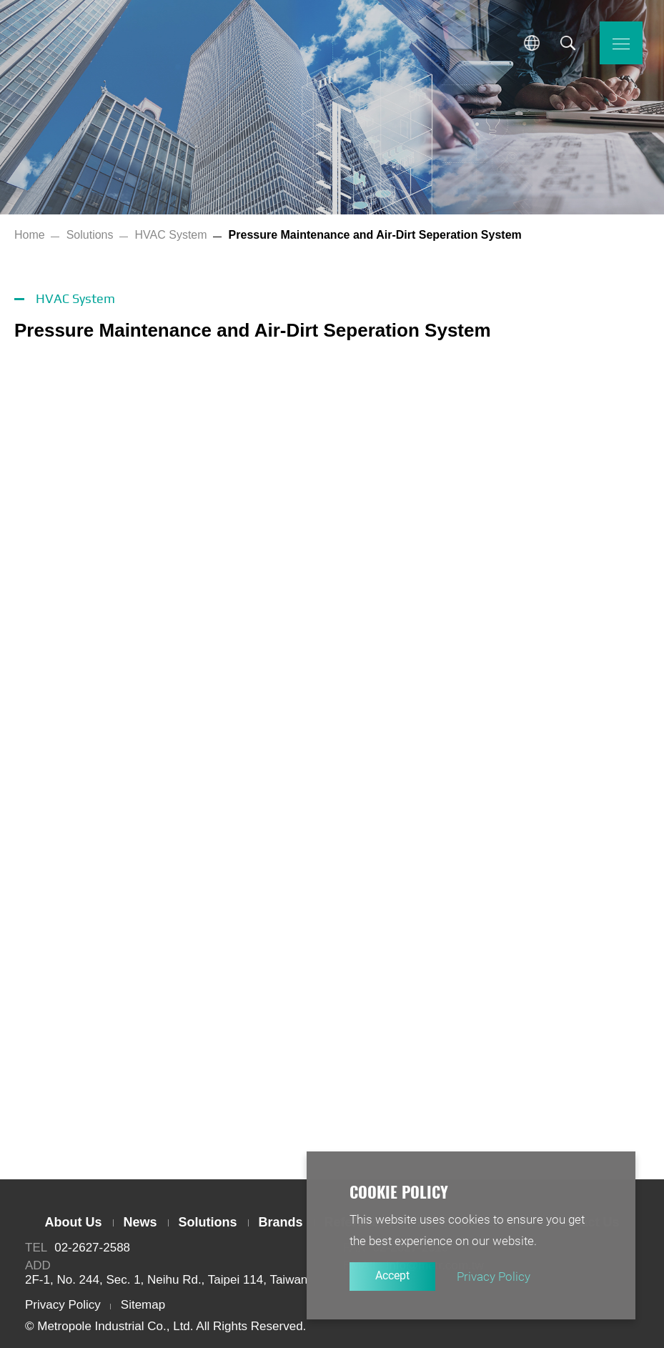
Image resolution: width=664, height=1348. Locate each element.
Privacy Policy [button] (493, 1276)
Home (29, 235)
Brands (281, 1222)
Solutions (90, 235)
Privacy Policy (63, 1305)
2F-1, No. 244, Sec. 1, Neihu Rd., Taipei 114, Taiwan (166, 1280)
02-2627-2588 (92, 1247)
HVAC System (171, 235)
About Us (73, 1222)
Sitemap (143, 1305)
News (140, 1222)
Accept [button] (392, 1275)
